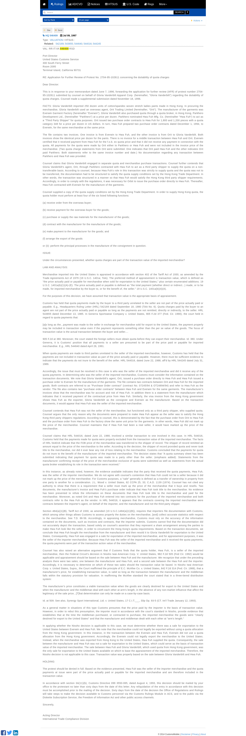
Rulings (57, 4)
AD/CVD (76, 4)
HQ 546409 (50, 35)
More (163, 4)
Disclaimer (185, 734)
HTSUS (111, 4)
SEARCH (179, 12)
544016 (88, 43)
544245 (97, 43)
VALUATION (56, 40)
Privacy (195, 734)
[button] (47, 30)
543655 (69, 43)
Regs (149, 4)
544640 (78, 43)
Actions (196, 20)
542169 (60, 43)
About (203, 734)
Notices (94, 4)
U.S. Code (131, 4)
